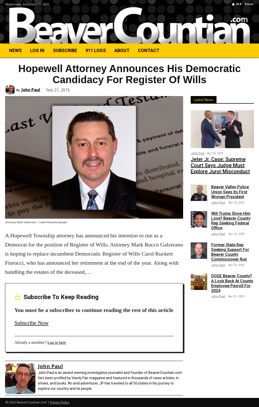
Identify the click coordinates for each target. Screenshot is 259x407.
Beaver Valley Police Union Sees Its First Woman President (230, 188)
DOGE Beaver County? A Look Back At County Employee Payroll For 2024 (232, 279)
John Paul (30, 90)
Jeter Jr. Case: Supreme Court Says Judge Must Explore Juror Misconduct (220, 163)
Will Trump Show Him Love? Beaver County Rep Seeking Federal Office (230, 217)
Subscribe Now (31, 323)
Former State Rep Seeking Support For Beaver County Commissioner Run (230, 248)
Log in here (56, 342)
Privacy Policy (59, 402)
